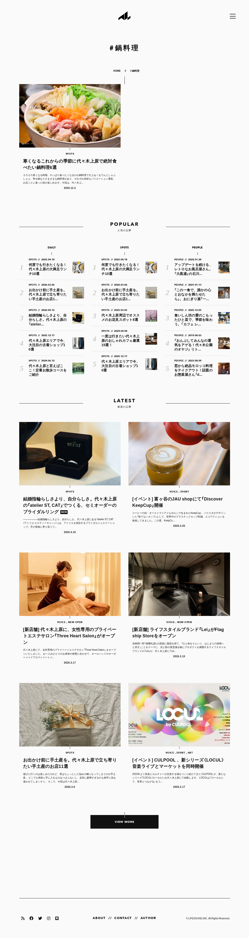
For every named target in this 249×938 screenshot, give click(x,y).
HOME (117, 70)
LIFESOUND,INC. (198, 918)
